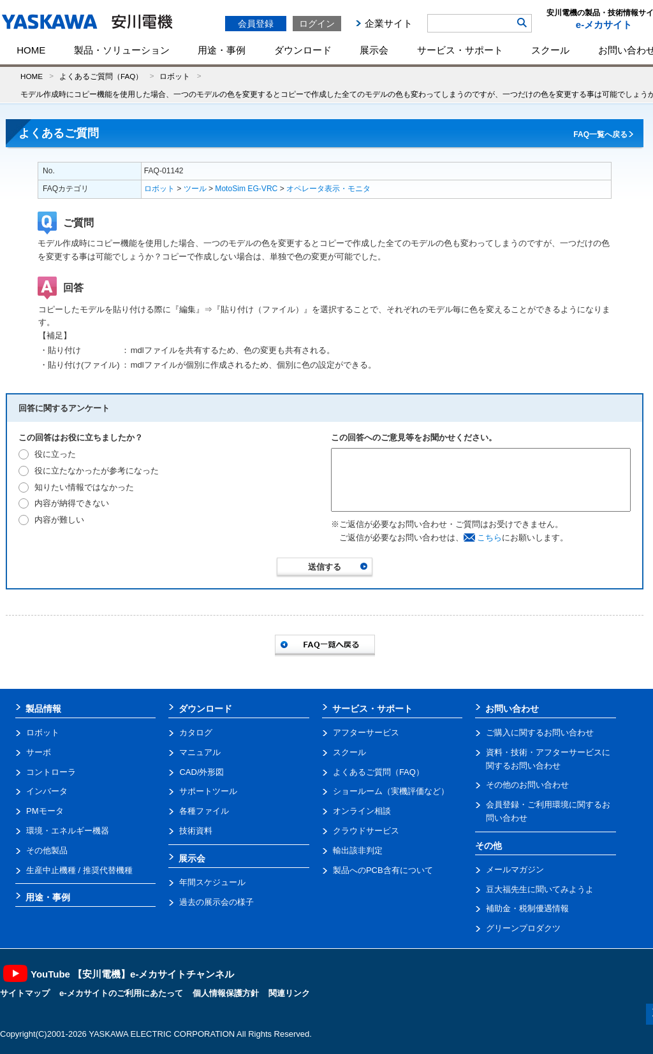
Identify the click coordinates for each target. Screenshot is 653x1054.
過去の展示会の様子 (216, 902)
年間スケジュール (212, 882)
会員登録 (256, 23)
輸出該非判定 (358, 850)
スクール (550, 50)
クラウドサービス (366, 830)
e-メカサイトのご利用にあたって (121, 993)
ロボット (174, 76)
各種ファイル (204, 811)
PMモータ (45, 811)
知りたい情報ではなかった (84, 487)
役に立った (55, 454)
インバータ (47, 791)
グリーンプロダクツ (523, 928)
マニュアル (200, 752)
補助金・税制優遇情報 (527, 908)
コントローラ (51, 772)
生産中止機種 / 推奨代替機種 (79, 870)
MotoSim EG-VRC (246, 188)
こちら (489, 537)
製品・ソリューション (122, 50)
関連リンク (289, 993)
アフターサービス (366, 732)
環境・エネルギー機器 (67, 830)
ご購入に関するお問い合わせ (540, 732)
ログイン (317, 23)
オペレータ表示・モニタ (328, 188)
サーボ (38, 752)
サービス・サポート (460, 50)
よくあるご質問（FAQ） (101, 76)
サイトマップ (25, 993)
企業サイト (389, 23)
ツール (195, 188)
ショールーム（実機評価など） (391, 791)
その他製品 (47, 850)
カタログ (195, 732)
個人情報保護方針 (226, 993)
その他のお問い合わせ (527, 785)
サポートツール (208, 791)
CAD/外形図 (201, 772)
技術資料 (195, 830)
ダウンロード (303, 50)
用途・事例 (222, 50)
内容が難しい (59, 519)
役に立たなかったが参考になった (96, 470)
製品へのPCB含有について (383, 870)
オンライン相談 (362, 811)
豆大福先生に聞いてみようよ (540, 889)
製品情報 (43, 709)
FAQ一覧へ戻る (600, 134)
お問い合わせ (512, 709)
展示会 (374, 50)
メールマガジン (515, 869)
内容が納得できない (71, 503)
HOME (31, 50)
